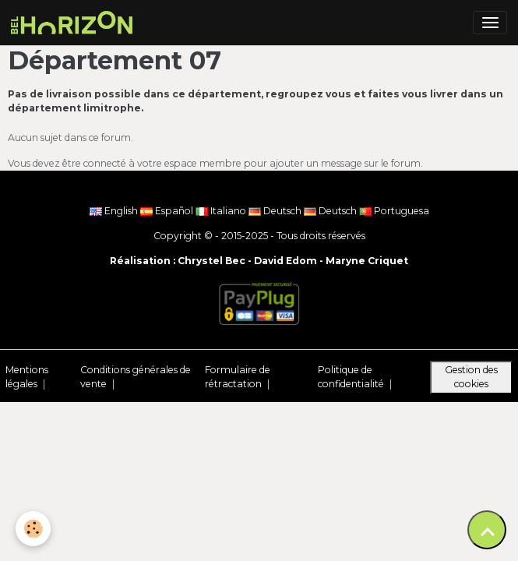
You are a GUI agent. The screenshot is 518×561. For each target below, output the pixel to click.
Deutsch (276, 211)
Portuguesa (394, 211)
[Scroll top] (486, 529)
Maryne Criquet (367, 260)
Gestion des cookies (471, 377)
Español (168, 211)
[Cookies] (33, 528)
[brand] (74, 22)
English (115, 211)
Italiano (222, 211)
